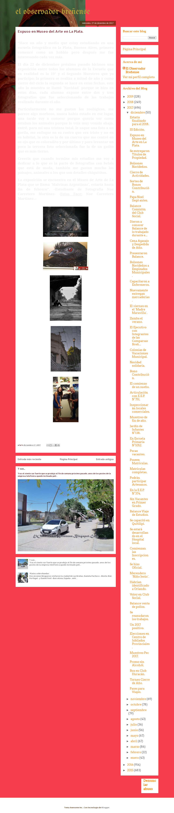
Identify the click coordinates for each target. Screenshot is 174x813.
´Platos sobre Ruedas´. (39, 573)
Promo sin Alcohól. (137, 663)
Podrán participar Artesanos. (138, 481)
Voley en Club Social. (139, 596)
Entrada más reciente (29, 459)
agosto (135, 719)
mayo (135, 735)
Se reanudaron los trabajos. (139, 616)
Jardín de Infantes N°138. (137, 429)
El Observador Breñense (135, 70)
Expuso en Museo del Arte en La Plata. (138, 140)
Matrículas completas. (138, 470)
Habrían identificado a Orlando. (139, 585)
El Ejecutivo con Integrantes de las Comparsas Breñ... (139, 336)
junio (135, 730)
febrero (136, 752)
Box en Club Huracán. (138, 672)
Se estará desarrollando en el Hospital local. (139, 536)
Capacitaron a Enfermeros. (140, 283)
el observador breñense (52, 11)
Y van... (21, 468)
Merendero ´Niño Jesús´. (139, 574)
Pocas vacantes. (137, 452)
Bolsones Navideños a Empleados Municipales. (140, 268)
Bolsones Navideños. (139, 165)
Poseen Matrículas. (139, 461)
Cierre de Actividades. (139, 174)
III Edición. (137, 129)
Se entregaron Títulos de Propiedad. (140, 154)
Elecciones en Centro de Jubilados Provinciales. (140, 640)
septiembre (139, 710)
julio (134, 724)
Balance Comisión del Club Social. (138, 211)
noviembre (139, 699)
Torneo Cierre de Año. (140, 681)
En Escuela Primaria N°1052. (137, 442)
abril (134, 741)
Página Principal (68, 459)
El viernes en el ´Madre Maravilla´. (139, 309)
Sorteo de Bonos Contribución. (139, 186)
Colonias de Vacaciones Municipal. (139, 353)
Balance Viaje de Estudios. (139, 513)
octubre (136, 704)
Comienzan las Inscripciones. (139, 553)
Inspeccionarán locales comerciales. (140, 408)
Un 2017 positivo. (137, 626)
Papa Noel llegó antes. (139, 198)
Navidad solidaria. (137, 364)
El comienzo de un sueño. (139, 385)
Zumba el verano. (136, 320)
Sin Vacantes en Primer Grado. (139, 502)
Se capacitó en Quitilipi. (140, 522)
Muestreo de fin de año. (138, 419)
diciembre (138, 112)
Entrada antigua (105, 459)
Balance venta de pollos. (140, 605)
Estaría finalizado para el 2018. (139, 121)
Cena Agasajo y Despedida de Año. (139, 244)
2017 (130, 107)
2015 (130, 770)
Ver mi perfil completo (139, 77)
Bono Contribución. (139, 375)
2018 (130, 102)
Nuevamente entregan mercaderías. (140, 295)
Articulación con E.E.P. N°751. (139, 396)
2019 (130, 96)
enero (135, 757)
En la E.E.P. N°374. (137, 491)
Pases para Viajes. (137, 690)
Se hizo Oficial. (136, 565)
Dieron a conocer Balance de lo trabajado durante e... (139, 228)
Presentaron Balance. (138, 254)
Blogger (105, 807)
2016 (130, 764)
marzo (135, 746)
